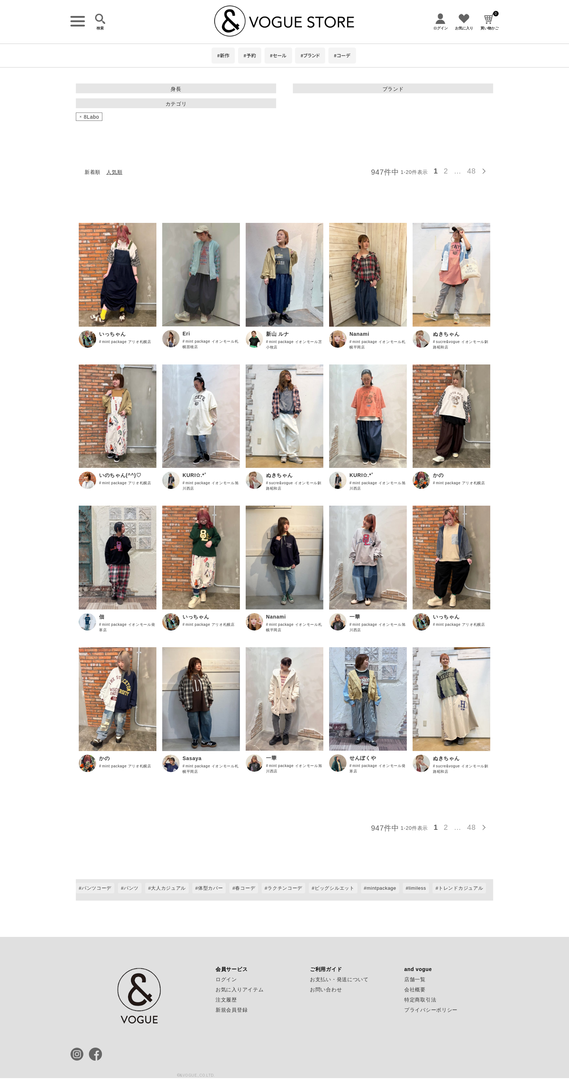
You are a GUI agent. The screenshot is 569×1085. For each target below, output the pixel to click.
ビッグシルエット (335, 888)
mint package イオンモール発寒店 (127, 627)
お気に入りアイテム (239, 989)
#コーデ (342, 55)
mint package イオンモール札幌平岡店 (377, 344)
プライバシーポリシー (431, 1010)
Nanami (359, 334)
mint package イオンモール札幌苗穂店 (211, 344)
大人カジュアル (168, 888)
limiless (417, 888)
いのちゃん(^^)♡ (120, 475)
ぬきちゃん (446, 334)
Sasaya (192, 758)
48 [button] (471, 171)
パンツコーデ (96, 888)
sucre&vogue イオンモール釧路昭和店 (460, 344)
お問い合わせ (326, 989)
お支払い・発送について (339, 979)
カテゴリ (176, 104)
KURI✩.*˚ (194, 475)
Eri (186, 333)
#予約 (249, 55)
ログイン (226, 979)
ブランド (393, 89)
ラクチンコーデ (284, 888)
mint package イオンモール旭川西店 (211, 485)
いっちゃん (112, 334)
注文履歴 (226, 1000)
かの (438, 475)
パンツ (131, 888)
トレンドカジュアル (460, 888)
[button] (486, 170)
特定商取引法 (420, 1000)
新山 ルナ (277, 334)
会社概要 (415, 989)
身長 (176, 89)
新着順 (93, 172)
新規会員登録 (231, 1010)
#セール (278, 55)
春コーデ (245, 888)
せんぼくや (362, 758)
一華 (354, 617)
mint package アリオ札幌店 (126, 342)
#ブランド (310, 55)
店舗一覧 (415, 979)
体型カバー (210, 888)
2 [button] (446, 171)
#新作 (223, 55)
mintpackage (381, 888)
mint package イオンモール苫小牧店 (294, 344)
